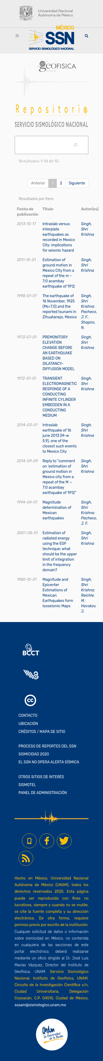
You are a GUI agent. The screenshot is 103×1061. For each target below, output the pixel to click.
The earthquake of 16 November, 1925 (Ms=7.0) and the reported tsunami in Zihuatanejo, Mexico (60, 306)
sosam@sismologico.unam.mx (40, 1005)
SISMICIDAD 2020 (33, 754)
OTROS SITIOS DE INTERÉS (41, 777)
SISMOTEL (27, 785)
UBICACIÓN (28, 724)
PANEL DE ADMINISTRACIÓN (42, 793)
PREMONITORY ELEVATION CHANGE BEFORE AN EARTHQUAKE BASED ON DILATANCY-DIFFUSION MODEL (58, 353)
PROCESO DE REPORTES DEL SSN (47, 746)
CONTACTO (28, 715)
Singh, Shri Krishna (87, 229)
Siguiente (77, 183)
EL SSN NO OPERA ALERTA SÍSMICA (48, 762)
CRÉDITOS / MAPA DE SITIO (41, 731)
